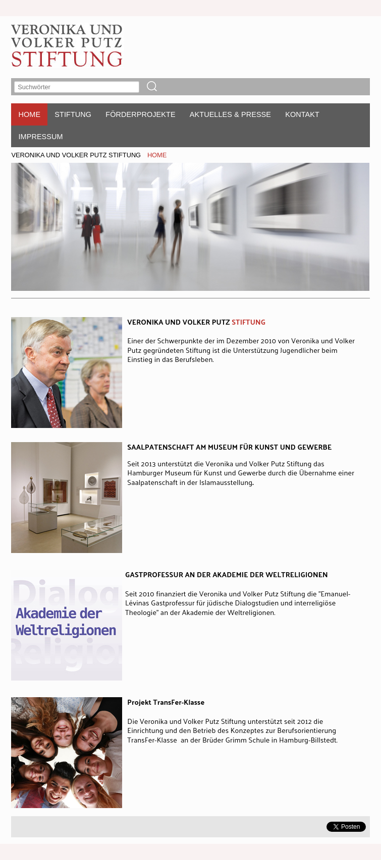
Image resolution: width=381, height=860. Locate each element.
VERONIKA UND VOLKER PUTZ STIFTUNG (76, 155)
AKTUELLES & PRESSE (230, 114)
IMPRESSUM (40, 137)
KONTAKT (302, 114)
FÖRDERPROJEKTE (140, 114)
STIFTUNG (73, 114)
